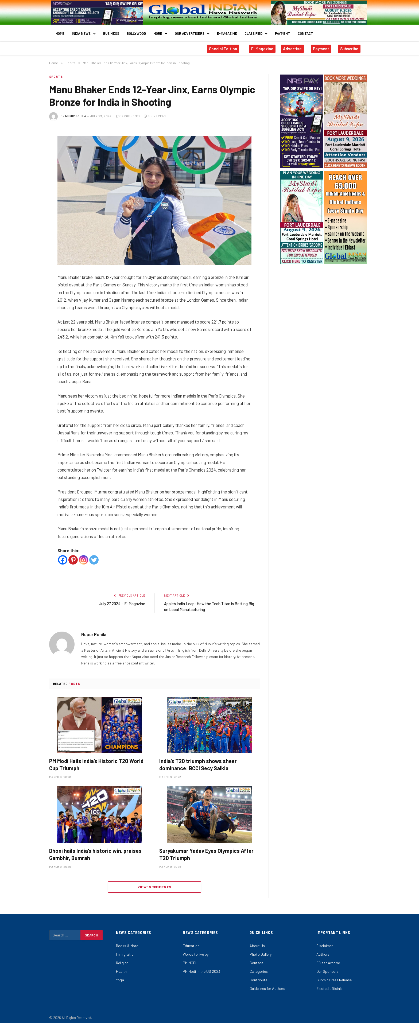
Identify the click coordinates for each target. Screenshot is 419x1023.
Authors (322, 950)
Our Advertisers (192, 31)
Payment (282, 31)
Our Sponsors (327, 967)
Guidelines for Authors (267, 984)
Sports (56, 73)
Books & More (127, 942)
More (160, 31)
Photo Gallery (260, 950)
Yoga (120, 976)
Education (191, 942)
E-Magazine (227, 31)
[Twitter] (94, 556)
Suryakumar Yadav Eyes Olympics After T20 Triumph (206, 850)
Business (111, 31)
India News (84, 31)
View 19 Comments (154, 883)
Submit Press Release (334, 976)
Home (60, 31)
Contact (305, 31)
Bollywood (136, 31)
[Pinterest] (73, 556)
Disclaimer (324, 942)
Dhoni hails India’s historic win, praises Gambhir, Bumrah (95, 850)
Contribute (258, 976)
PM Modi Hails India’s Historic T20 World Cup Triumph (96, 761)
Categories (259, 967)
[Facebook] (62, 556)
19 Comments (128, 112)
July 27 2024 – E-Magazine (122, 599)
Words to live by (195, 950)
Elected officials (329, 984)
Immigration (125, 950)
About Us (257, 942)
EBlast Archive (328, 959)
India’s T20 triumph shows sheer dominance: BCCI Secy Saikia (198, 761)
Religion (122, 959)
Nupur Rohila (75, 112)
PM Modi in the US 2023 (201, 967)
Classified (256, 31)
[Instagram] (83, 556)
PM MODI (189, 959)
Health (121, 967)
